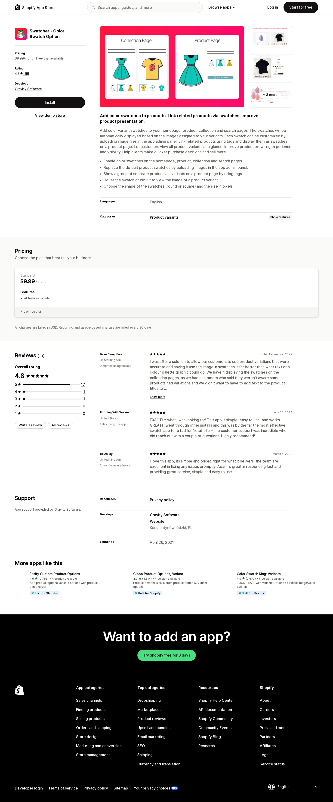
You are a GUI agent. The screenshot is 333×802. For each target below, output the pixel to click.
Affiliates (268, 745)
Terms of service (63, 788)
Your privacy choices (152, 788)
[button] (63, 584)
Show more (157, 397)
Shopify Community (215, 718)
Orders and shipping (93, 727)
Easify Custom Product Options (55, 574)
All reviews (60, 425)
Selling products (90, 718)
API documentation (215, 709)
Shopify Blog (209, 736)
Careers (267, 709)
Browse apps (221, 7)
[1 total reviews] (84, 391)
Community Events (214, 727)
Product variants (164, 217)
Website (157, 521)
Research (206, 745)
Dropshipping (149, 700)
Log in (272, 7)
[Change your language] (297, 786)
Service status (272, 764)
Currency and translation (158, 764)
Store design (87, 736)
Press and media (274, 727)
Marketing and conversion (99, 745)
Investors (268, 718)
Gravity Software (28, 89)
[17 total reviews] (83, 384)
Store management (93, 754)
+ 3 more (270, 95)
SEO (141, 745)
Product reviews (151, 718)
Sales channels (89, 700)
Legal (264, 754)
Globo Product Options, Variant (158, 574)
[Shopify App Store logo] (35, 7)
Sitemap (121, 788)
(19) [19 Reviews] (26, 73)
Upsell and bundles (153, 727)
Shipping (145, 754)
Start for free (300, 7)
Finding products (90, 709)
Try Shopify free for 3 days (166, 655)
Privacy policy (162, 499)
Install (50, 102)
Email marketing (151, 736)
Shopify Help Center (216, 700)
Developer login (29, 788)
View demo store (50, 115)
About (265, 700)
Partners (267, 736)
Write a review (30, 425)
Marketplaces (149, 709)
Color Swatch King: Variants (259, 574)
